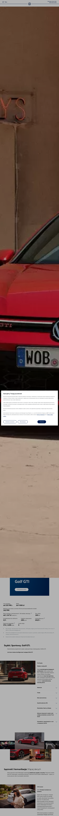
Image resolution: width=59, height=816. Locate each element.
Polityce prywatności (41, 414)
